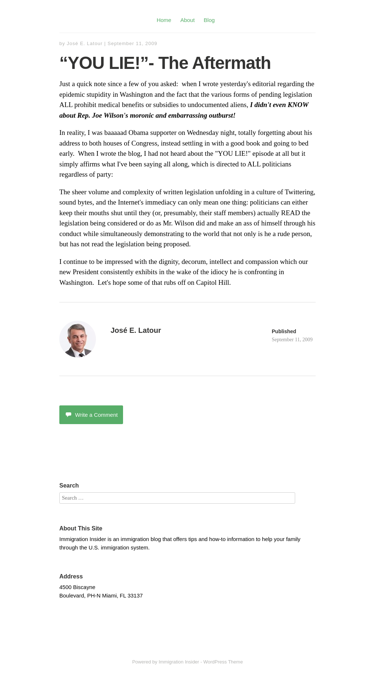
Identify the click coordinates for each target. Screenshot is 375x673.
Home (164, 20)
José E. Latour (85, 43)
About (187, 20)
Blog (209, 20)
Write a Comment (91, 415)
